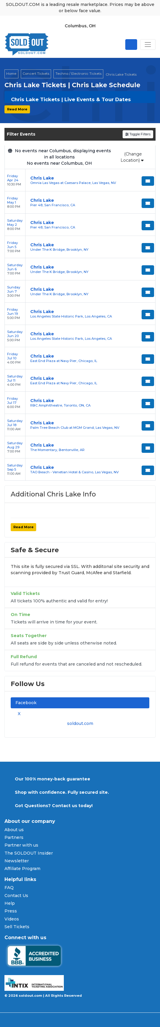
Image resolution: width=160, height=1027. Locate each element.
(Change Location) (132, 157)
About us (14, 829)
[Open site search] (131, 44)
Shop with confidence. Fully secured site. (62, 792)
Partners (13, 837)
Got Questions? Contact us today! (54, 805)
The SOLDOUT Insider (28, 853)
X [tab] (17, 713)
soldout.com (80, 723)
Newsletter (16, 860)
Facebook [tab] (26, 702)
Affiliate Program (22, 868)
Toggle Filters (138, 134)
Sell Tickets (16, 926)
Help (9, 903)
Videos (11, 919)
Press (10, 911)
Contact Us (16, 895)
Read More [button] (17, 109)
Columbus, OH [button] (80, 25)
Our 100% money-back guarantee (52, 779)
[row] (80, 180)
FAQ (9, 887)
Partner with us (21, 845)
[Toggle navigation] (148, 44)
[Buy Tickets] (148, 181)
